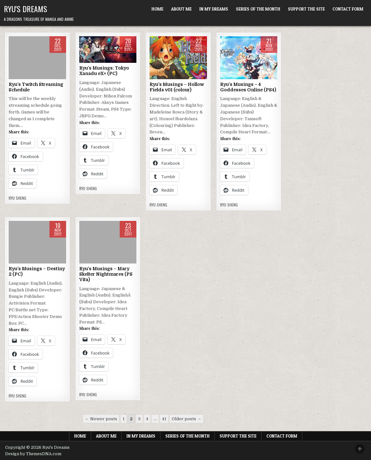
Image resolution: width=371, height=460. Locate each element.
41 (164, 418)
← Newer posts (101, 418)
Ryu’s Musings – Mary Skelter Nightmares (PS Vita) (106, 274)
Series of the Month (258, 9)
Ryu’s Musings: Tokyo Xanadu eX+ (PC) (104, 70)
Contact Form (347, 9)
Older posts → (186, 418)
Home (157, 9)
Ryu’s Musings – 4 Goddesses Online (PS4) (248, 87)
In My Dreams (213, 9)
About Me (181, 9)
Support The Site (306, 9)
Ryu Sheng (17, 198)
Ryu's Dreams (25, 8)
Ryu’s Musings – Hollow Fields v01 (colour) (177, 87)
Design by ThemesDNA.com (33, 454)
